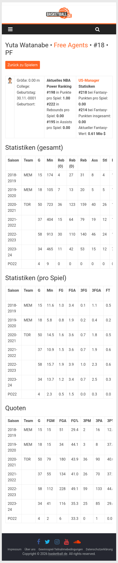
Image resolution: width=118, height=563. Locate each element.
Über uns (30, 549)
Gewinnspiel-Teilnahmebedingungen (61, 549)
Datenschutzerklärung (99, 549)
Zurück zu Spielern (23, 65)
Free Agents (72, 45)
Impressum (14, 549)
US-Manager (89, 80)
